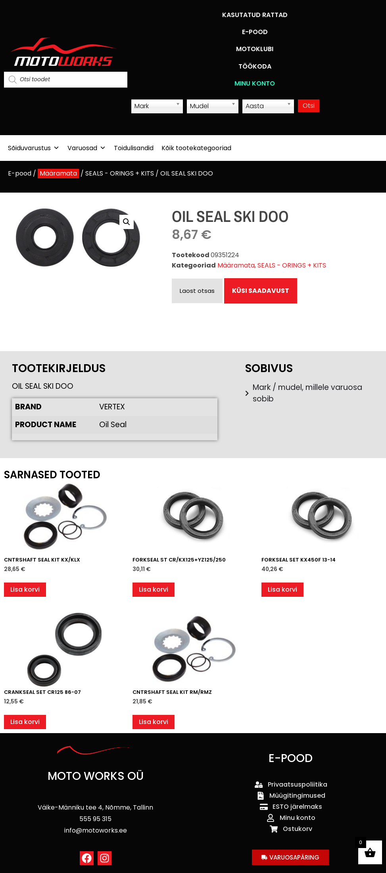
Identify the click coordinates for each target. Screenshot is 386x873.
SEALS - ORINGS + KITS (119, 173)
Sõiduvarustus (34, 148)
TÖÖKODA (254, 66)
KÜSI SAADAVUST (260, 290)
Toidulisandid (134, 148)
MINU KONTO (254, 83)
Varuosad (86, 148)
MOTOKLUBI (254, 48)
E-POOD (255, 31)
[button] (126, 222)
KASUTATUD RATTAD (255, 14)
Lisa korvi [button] (25, 589)
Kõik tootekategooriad (196, 148)
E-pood (19, 173)
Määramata (58, 173)
